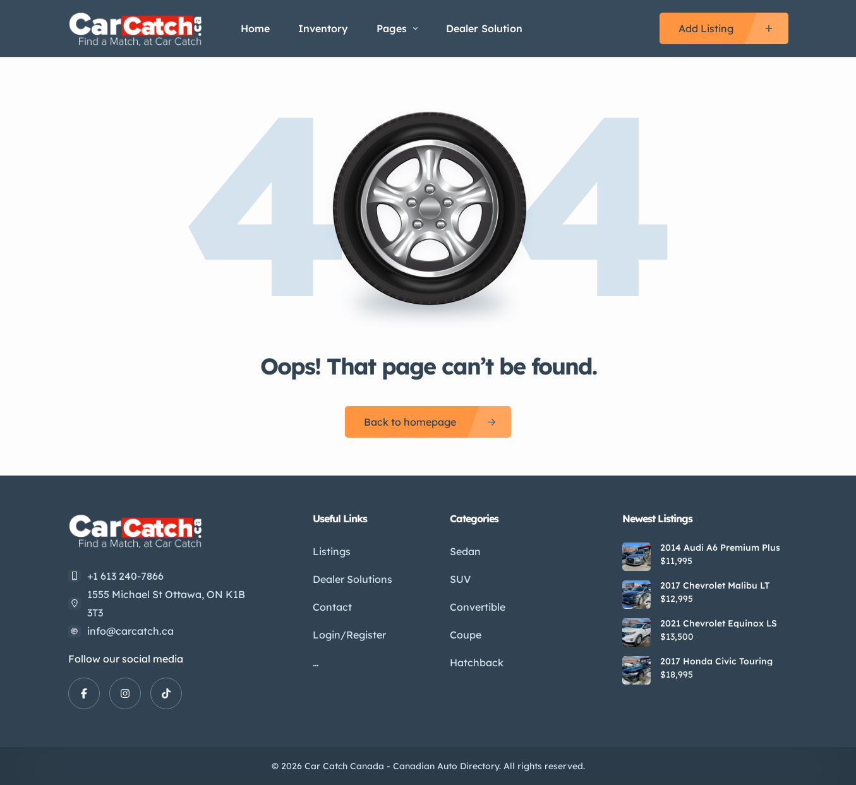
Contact (332, 607)
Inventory (323, 28)
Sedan (465, 551)
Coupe (465, 634)
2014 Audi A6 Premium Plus (720, 547)
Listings (332, 551)
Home (255, 28)
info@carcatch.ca (130, 631)
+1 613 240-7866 (125, 576)
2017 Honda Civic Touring (716, 661)
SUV (460, 579)
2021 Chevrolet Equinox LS (718, 623)
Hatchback (476, 662)
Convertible (477, 607)
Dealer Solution (484, 28)
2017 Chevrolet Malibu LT (714, 585)
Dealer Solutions (352, 579)
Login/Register (349, 634)
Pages (397, 28)
